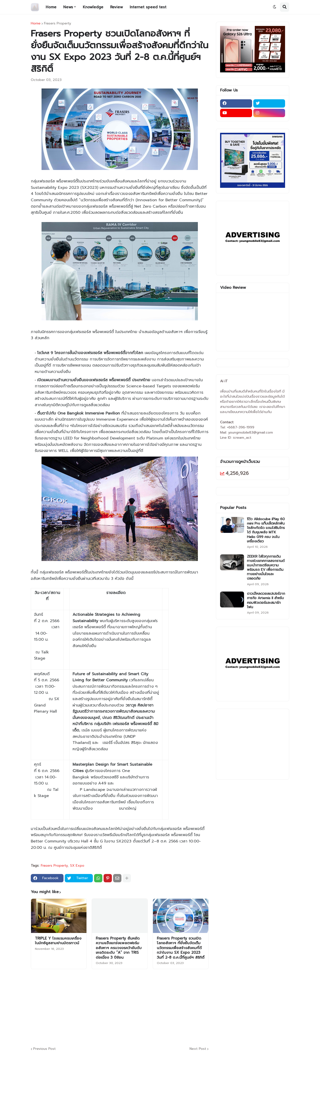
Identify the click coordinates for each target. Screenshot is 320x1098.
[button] (274, 7)
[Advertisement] (149, 1007)
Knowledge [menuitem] (93, 7)
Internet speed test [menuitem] (148, 7)
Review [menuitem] (116, 7)
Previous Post (44, 1049)
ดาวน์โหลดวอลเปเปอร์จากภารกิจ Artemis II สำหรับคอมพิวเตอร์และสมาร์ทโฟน (266, 600)
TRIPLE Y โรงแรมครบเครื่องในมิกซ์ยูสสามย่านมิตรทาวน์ (58, 941)
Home (36, 23)
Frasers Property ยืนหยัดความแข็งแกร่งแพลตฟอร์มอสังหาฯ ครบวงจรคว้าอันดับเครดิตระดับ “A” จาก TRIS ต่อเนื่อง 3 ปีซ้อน (119, 948)
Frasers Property (57, 23)
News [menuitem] (68, 7)
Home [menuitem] (51, 7)
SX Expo (77, 865)
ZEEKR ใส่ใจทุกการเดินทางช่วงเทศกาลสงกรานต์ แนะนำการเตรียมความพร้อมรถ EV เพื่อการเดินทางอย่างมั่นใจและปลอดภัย (266, 567)
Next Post (198, 1049)
